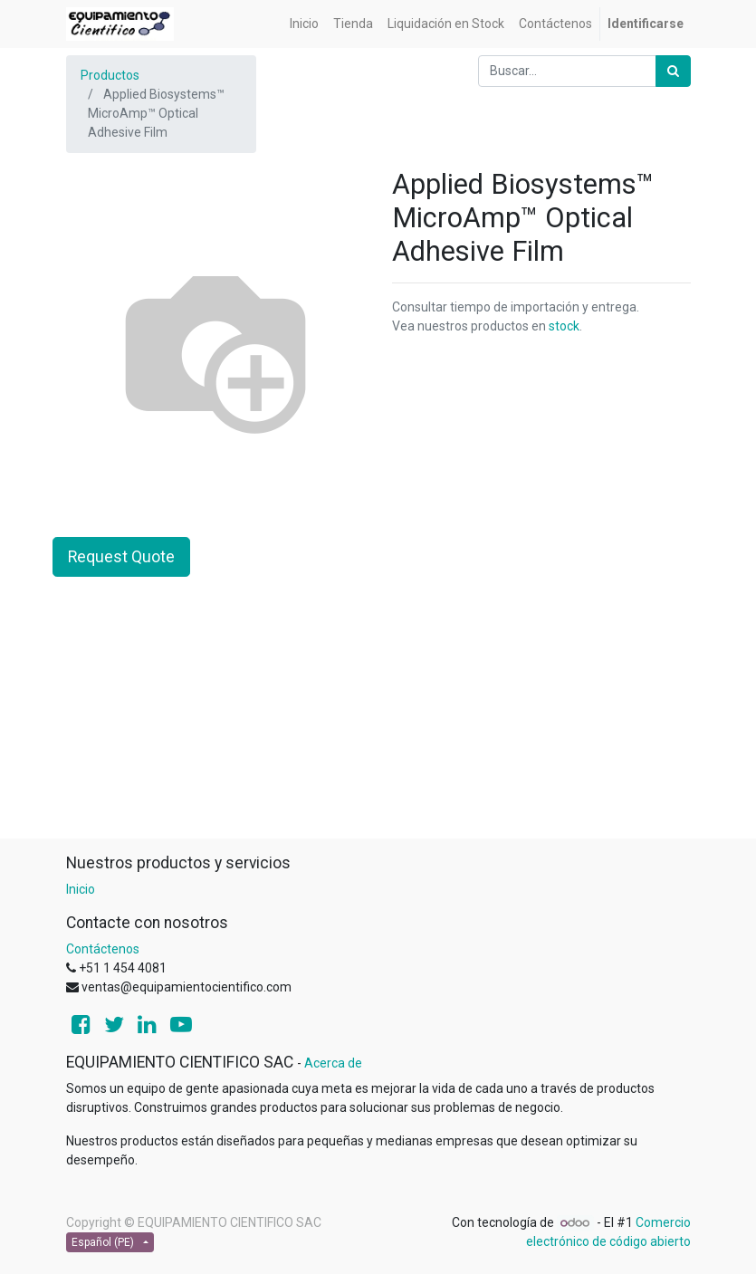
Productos (110, 75)
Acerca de (333, 1063)
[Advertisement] (378, 711)
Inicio (80, 889)
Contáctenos (102, 949)
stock (564, 326)
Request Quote (121, 557)
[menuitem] (304, 24)
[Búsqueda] (673, 71)
